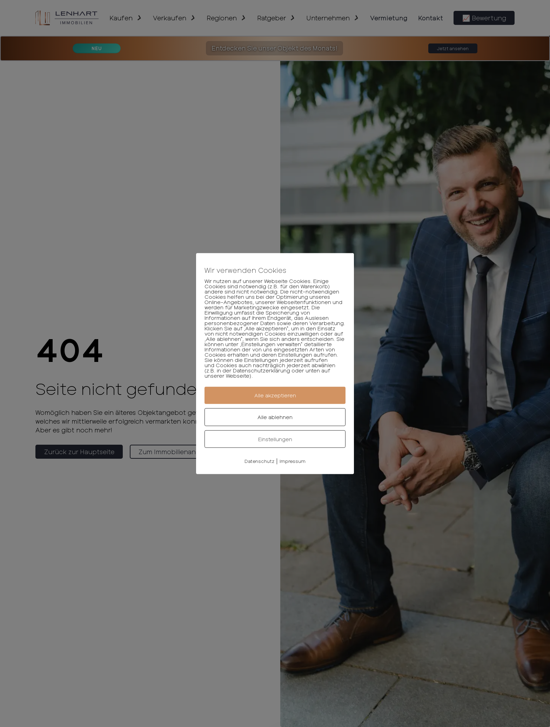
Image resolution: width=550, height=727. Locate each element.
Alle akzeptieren (275, 395)
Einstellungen (275, 439)
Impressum (293, 461)
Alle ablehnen (275, 417)
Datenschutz (259, 461)
